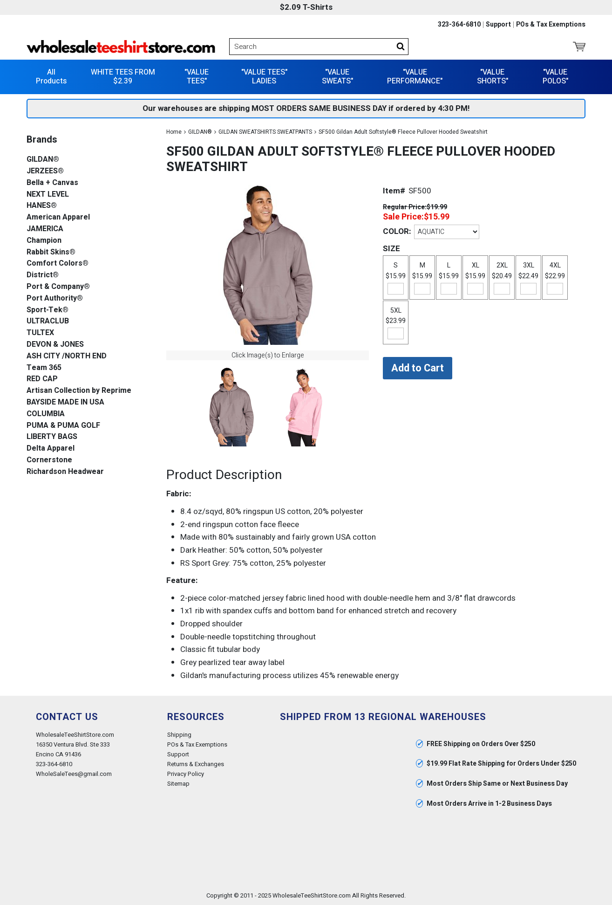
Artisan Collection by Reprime (79, 391)
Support (498, 24)
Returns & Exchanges (195, 764)
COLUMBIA (46, 414)
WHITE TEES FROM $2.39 (123, 77)
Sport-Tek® (47, 310)
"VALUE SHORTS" (492, 77)
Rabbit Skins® (51, 252)
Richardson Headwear (65, 472)
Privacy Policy (185, 773)
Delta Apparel (51, 448)
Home (174, 132)
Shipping (179, 734)
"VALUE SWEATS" (337, 77)
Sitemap (178, 783)
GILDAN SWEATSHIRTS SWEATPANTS (265, 132)
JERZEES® (45, 171)
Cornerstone (49, 460)
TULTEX (40, 333)
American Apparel (58, 217)
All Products (51, 77)
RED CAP (42, 379)
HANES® (42, 206)
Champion (44, 241)
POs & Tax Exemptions (550, 24)
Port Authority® (55, 298)
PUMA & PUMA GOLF (63, 426)
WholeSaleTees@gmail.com (74, 773)
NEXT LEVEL (48, 194)
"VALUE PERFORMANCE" (414, 77)
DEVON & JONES (55, 345)
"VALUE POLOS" (555, 77)
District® (43, 275)
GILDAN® (200, 132)
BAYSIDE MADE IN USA (65, 402)
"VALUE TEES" (196, 77)
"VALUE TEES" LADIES (264, 77)
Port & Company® (58, 287)
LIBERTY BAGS (52, 437)
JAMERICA (45, 229)
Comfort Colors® (57, 263)
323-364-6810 (459, 24)
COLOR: (397, 231)
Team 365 (44, 368)
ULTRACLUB (48, 321)
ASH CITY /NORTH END (67, 356)
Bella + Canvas (52, 183)
